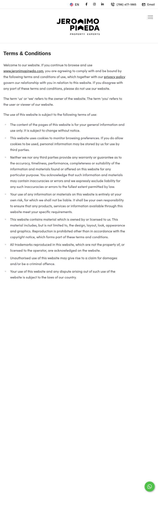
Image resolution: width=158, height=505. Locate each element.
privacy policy (114, 76)
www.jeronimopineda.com (23, 70)
